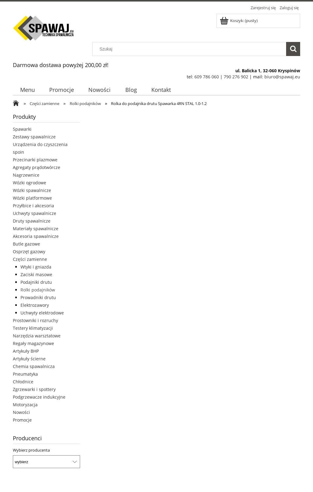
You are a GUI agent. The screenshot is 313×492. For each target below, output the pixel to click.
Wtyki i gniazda (35, 267)
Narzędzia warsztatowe (37, 336)
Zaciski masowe (36, 274)
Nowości (21, 412)
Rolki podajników (37, 290)
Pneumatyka (25, 374)
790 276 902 (236, 77)
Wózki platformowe (32, 198)
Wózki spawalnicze (32, 190)
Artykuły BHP (26, 351)
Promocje (22, 420)
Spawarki (22, 129)
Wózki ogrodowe (29, 183)
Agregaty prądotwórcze (36, 167)
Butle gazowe (26, 244)
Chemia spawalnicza (34, 366)
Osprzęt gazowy (29, 251)
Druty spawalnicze (31, 221)
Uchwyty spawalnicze (34, 213)
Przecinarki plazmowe (35, 160)
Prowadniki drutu (38, 297)
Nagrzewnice (26, 175)
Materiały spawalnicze (35, 228)
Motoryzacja (25, 404)
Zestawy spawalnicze (34, 137)
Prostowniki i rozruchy (35, 320)
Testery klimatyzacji (33, 328)
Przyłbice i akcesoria (33, 205)
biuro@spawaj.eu (282, 77)
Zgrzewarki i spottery (34, 389)
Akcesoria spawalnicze (36, 236)
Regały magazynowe (33, 343)
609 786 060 (206, 77)
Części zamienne (30, 259)
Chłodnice (23, 382)
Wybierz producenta (31, 450)
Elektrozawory (34, 305)
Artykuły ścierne (29, 359)
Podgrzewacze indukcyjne (39, 397)
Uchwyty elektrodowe (42, 313)
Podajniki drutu (36, 282)
